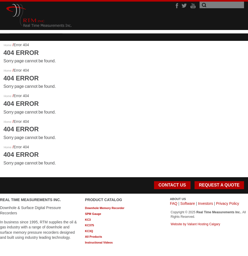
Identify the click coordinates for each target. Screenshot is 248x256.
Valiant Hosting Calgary (203, 224)
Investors (205, 203)
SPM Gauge (93, 213)
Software (187, 203)
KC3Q (89, 231)
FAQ (173, 203)
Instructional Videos (99, 242)
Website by (179, 224)
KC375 (89, 225)
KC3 (88, 219)
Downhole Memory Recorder (104, 208)
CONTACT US (172, 185)
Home (7, 45)
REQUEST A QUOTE (219, 185)
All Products (93, 236)
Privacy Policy (227, 203)
